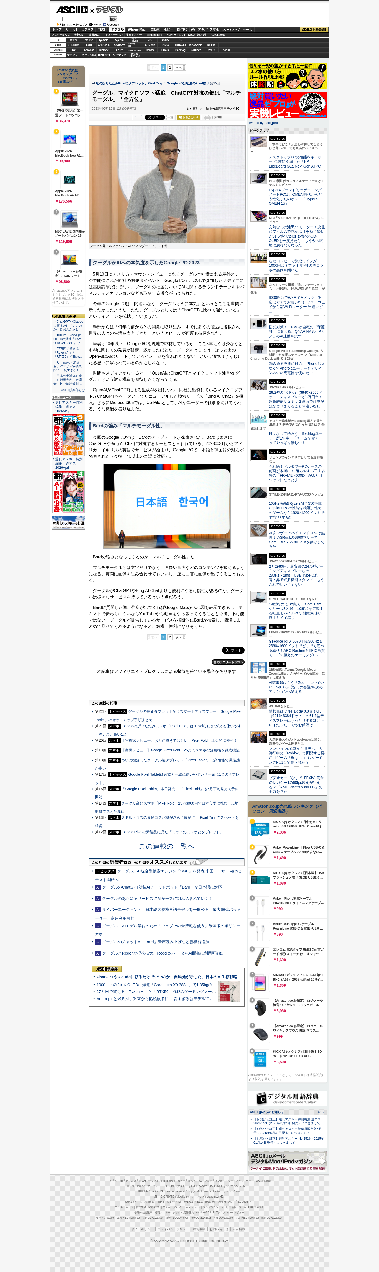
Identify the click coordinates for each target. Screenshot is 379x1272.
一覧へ (319, 1111)
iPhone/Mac (137, 29)
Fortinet (196, 50)
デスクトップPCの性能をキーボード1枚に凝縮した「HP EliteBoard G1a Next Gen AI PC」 (297, 161)
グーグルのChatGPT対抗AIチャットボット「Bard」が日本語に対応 (162, 887)
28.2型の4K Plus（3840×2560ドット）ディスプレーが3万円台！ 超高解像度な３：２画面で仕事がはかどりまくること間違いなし (296, 399)
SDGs (191, 34)
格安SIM (79, 34)
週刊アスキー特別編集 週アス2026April (69, 463)
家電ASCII (95, 34)
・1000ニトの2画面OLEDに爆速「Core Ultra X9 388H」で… (68, 339)
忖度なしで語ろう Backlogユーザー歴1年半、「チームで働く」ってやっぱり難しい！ (295, 438)
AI (67, 29)
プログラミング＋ (213, 1207)
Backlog (180, 50)
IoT (75, 29)
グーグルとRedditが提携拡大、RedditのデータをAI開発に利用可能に (163, 953)
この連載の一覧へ (167, 846)
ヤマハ (211, 50)
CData (165, 50)
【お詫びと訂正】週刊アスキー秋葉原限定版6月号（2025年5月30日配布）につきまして (287, 1131)
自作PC (182, 29)
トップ (57, 29)
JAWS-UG (157, 1191)
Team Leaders (191, 1207)
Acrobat (89, 50)
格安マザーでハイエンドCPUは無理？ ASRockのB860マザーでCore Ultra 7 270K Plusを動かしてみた (297, 540)
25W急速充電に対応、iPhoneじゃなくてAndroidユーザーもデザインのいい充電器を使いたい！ (297, 368)
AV (193, 29)
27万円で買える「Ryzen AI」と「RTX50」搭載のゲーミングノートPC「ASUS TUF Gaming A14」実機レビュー (196, 991)
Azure (119, 50)
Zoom (226, 50)
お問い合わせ (219, 1229)
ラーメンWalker (105, 1217)
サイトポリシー (142, 1229)
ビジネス (87, 29)
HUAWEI (180, 45)
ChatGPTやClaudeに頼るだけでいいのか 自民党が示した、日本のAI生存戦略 (167, 977)
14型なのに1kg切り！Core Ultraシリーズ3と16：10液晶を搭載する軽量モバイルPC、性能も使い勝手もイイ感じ (296, 611)
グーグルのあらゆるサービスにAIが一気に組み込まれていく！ (157, 898)
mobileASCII (203, 1212)
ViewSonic (195, 45)
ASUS (165, 40)
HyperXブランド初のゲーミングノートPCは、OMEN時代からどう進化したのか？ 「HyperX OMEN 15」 (295, 197)
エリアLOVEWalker (128, 1217)
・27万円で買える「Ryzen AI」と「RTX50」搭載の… (67, 353)
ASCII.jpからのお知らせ (267, 1112)
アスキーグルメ (114, 34)
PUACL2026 (217, 34)
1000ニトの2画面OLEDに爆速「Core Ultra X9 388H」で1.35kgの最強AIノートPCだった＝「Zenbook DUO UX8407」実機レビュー (213, 984)
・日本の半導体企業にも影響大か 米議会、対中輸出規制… (67, 380)
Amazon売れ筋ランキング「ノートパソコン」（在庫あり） (67, 76)
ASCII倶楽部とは (73, 390)
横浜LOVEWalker (152, 1217)
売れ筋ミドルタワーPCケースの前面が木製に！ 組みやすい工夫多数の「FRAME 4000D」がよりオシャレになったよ (297, 473)
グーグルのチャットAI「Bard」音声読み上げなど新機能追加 (155, 942)
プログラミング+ (176, 34)
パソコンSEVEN (134, 40)
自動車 (155, 29)
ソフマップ (119, 55)
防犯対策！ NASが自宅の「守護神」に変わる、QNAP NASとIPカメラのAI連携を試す (297, 331)
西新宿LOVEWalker (176, 1217)
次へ (179, 67)
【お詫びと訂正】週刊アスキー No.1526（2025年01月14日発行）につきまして (288, 1140)
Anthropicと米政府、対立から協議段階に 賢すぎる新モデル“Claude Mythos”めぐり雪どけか (179, 998)
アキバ (202, 29)
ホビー (168, 29)
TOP (109, 1180)
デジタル (106, 9)
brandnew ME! (134, 55)
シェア (138, 116)
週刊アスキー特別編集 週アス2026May (69, 407)
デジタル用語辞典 (183, 1212)
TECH (102, 29)
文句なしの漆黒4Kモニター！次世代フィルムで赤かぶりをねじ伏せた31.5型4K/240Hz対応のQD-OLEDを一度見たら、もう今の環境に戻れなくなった (297, 236)
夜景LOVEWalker (201, 1217)
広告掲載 (238, 1229)
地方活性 (202, 34)
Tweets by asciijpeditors (266, 123)
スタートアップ (230, 29)
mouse (88, 40)
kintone (104, 50)
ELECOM (73, 45)
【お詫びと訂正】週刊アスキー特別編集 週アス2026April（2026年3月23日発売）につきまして (287, 1121)
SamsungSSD (131, 45)
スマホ (214, 29)
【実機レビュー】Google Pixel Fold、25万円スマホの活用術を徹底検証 (180, 750)
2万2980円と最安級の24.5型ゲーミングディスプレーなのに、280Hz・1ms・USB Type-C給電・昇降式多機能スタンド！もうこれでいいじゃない (296, 575)
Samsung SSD (133, 1201)
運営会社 (199, 1229)
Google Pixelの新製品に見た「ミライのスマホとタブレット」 (172, 832)
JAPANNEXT (104, 55)
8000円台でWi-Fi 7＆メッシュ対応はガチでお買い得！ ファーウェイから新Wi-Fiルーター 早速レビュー (297, 304)
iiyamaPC (104, 40)
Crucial (165, 45)
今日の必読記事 (143, 1212)
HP (180, 40)
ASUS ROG (104, 45)
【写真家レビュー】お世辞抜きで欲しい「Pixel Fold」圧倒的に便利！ (179, 740)
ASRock (150, 45)
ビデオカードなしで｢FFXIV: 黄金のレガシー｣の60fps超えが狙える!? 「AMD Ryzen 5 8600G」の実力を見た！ (296, 785)
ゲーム (247, 29)
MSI (150, 40)
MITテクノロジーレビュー (228, 1212)
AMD (89, 45)
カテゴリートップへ (228, 662)
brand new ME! (215, 1196)
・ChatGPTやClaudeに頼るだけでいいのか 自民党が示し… (68, 325)
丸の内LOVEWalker (247, 1217)
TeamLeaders (153, 34)
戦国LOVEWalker (271, 1217)
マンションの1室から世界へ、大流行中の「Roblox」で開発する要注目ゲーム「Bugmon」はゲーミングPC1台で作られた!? (297, 755)
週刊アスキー (134, 34)
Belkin (211, 45)
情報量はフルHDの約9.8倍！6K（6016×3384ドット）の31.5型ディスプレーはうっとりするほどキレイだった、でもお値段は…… (296, 718)
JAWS (73, 50)
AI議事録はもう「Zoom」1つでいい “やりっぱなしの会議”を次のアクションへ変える (296, 687)
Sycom (119, 40)
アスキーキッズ (61, 34)
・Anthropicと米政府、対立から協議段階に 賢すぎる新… (68, 366)
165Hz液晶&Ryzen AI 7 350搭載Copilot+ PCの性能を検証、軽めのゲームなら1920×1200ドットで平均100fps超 (296, 510)
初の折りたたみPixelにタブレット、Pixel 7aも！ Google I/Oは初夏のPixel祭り (152, 83)
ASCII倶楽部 (314, 29)
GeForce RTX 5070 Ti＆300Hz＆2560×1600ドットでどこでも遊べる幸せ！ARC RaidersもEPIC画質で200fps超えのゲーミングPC (297, 648)
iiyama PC (182, 1186)
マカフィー (73, 55)
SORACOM (174, 1201)
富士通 (74, 40)
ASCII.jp (72, 9)
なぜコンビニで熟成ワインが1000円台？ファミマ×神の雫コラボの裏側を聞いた (296, 265)
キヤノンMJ (89, 55)
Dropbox (150, 50)
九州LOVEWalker (223, 1217)
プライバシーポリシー (173, 1229)
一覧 (170, 117)
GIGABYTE (119, 45)
